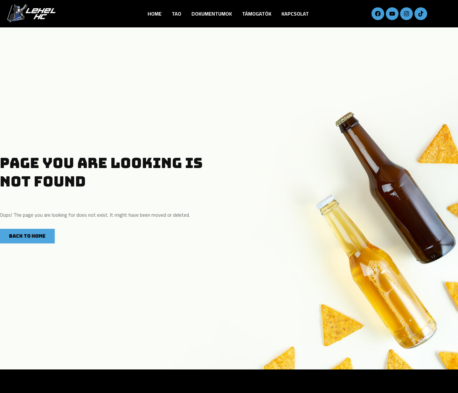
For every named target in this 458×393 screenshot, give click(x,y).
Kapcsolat (295, 13)
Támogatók (256, 13)
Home (155, 13)
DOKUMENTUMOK (211, 13)
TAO (176, 13)
